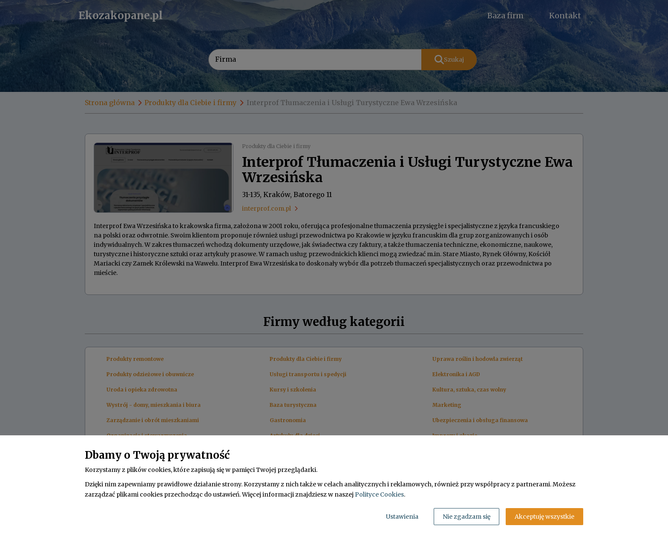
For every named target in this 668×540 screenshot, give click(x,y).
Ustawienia (402, 516)
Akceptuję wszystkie (544, 516)
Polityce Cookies (379, 494)
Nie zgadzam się (466, 516)
